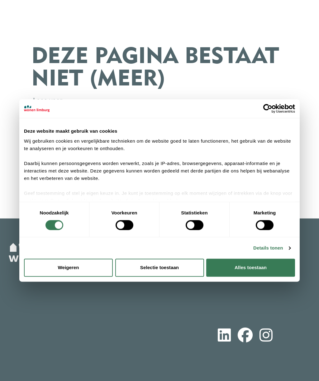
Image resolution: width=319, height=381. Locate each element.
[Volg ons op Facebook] (245, 336)
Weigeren (68, 267)
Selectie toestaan (159, 267)
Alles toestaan (251, 267)
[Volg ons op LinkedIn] (224, 336)
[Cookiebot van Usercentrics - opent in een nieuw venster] (267, 108)
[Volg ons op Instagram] (266, 336)
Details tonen (268, 247)
